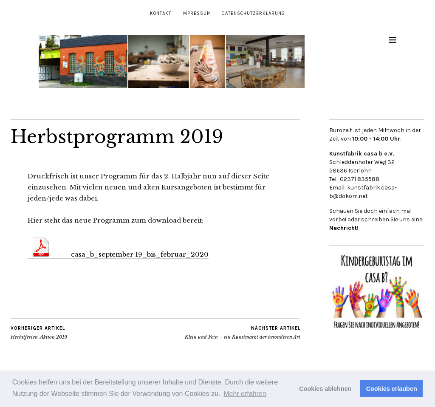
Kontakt (160, 13)
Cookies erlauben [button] (391, 388)
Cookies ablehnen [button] (325, 388)
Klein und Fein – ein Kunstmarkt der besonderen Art (242, 332)
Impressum (196, 13)
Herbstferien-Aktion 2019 (39, 332)
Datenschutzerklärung (253, 13)
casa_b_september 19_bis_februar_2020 (118, 254)
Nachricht (343, 228)
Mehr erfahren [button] (244, 393)
